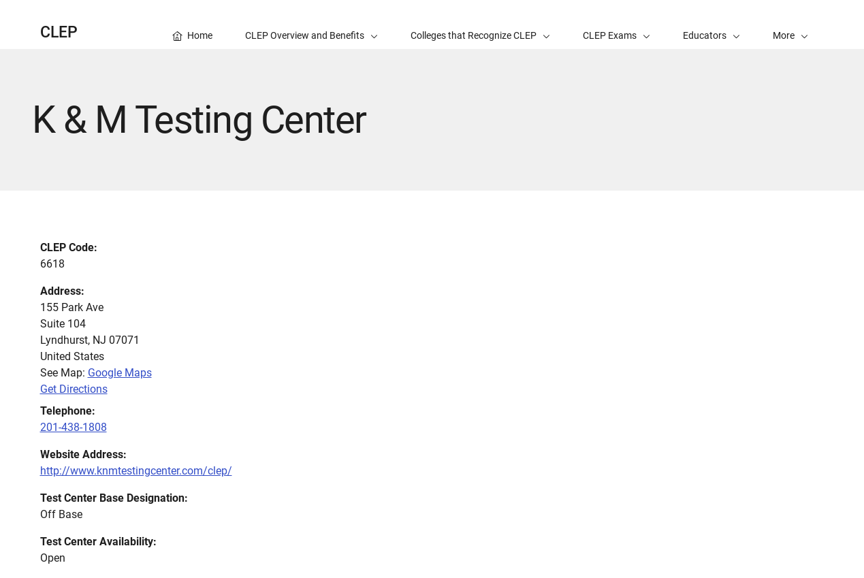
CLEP (59, 32)
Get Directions (74, 389)
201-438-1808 (73, 427)
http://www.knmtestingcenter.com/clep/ (136, 470)
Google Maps (120, 372)
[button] (790, 24)
